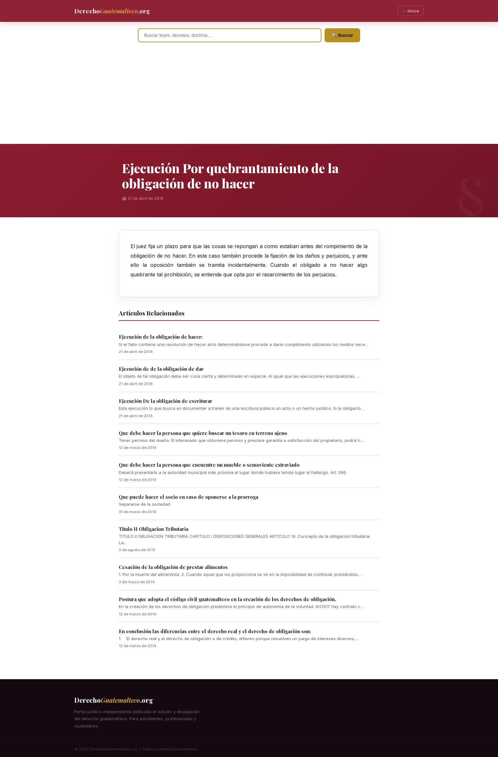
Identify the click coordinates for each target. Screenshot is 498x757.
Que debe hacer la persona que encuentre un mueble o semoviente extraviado (209, 465)
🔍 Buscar (342, 35)
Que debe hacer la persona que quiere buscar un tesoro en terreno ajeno (203, 433)
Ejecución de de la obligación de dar (161, 369)
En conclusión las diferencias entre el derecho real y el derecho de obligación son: (215, 631)
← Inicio (410, 10)
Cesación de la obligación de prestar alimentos (173, 567)
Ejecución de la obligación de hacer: (161, 337)
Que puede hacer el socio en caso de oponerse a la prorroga (188, 497)
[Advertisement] (249, 96)
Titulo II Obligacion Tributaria (153, 529)
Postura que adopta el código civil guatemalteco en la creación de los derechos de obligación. (227, 599)
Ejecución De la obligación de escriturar (165, 401)
